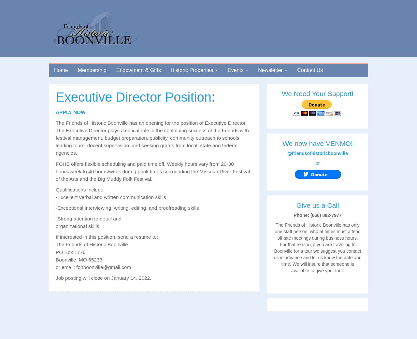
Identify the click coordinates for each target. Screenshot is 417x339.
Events (238, 70)
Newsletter (272, 70)
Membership (92, 70)
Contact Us (310, 70)
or (318, 171)
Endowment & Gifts (138, 70)
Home (61, 70)
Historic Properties (194, 70)
